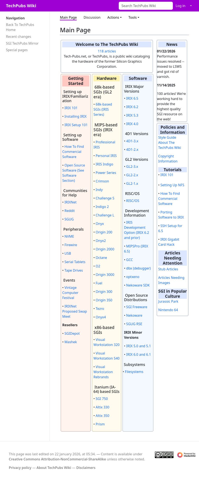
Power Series (106, 172)
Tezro (100, 308)
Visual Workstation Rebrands (103, 371)
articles (110, 51)
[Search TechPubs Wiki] (146, 6)
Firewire (70, 245)
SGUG (69, 219)
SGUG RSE (134, 324)
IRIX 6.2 (132, 106)
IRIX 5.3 (132, 115)
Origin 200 (104, 232)
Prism (100, 424)
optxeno (132, 276)
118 (100, 51)
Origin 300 (104, 291)
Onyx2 (101, 240)
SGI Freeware (136, 307)
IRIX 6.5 (132, 98)
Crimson (102, 181)
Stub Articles (168, 269)
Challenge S (105, 198)
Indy (99, 189)
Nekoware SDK (138, 285)
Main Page (68, 17)
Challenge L (105, 215)
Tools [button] (132, 17)
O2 (98, 266)
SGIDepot (72, 333)
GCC (129, 259)
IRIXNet (70, 202)
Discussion (91, 17)
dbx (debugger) (138, 268)
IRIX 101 (71, 108)
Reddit (69, 210)
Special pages (17, 50)
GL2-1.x (132, 183)
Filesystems (134, 371)
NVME (69, 236)
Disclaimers (85, 467)
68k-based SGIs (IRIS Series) (102, 109)
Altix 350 (102, 415)
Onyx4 (101, 317)
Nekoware (134, 315)
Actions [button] (113, 17)
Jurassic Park (168, 301)
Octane (101, 257)
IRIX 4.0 (132, 123)
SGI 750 (102, 398)
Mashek (70, 342)
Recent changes (18, 36)
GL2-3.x (132, 166)
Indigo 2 (102, 206)
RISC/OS (132, 200)
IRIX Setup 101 (76, 125)
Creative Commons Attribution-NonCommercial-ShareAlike (57, 459)
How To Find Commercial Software (73, 151)
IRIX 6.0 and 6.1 (138, 354)
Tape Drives (73, 270)
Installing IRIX (75, 116)
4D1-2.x (132, 149)
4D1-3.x (132, 141)
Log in (180, 5)
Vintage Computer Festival (70, 292)
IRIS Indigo (104, 164)
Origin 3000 (105, 274)
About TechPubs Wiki (54, 467)
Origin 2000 (105, 249)
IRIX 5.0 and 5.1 (138, 346)
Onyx (100, 223)
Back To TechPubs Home (20, 27)
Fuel (99, 283)
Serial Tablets (74, 262)
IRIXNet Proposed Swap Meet (74, 311)
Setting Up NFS (172, 185)
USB (67, 253)
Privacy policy (20, 467)
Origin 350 (104, 300)
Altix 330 (102, 407)
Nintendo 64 (168, 310)
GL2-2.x (132, 175)
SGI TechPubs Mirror (22, 43)
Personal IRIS (106, 155)
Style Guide (167, 137)
